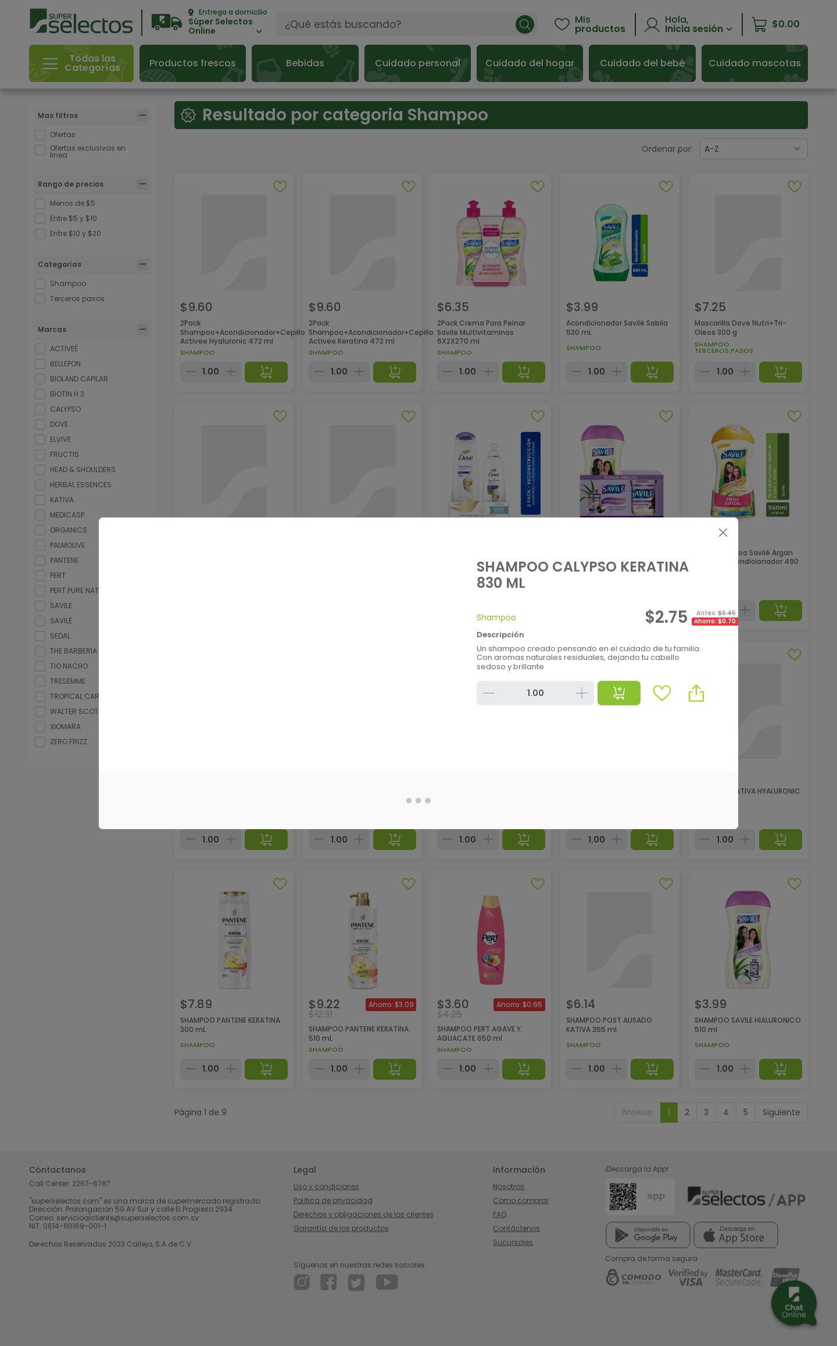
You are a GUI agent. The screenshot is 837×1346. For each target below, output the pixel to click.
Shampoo (496, 617)
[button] (696, 693)
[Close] (723, 533)
